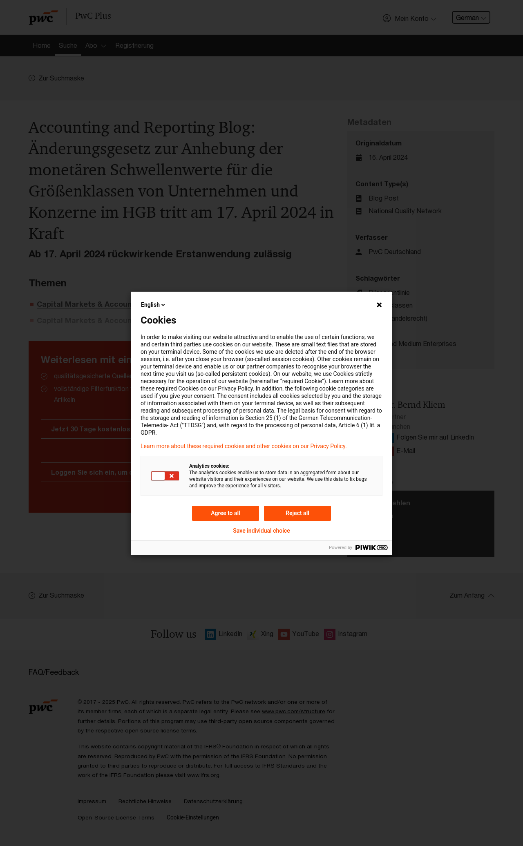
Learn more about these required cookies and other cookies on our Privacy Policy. (244, 446)
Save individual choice (261, 530)
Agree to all (225, 513)
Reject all (297, 513)
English (153, 304)
